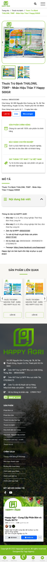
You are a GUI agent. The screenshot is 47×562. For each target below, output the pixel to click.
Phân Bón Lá (8, 410)
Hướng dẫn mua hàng (11, 466)
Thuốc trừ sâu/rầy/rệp (12, 420)
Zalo (16, 114)
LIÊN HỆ (12, 315)
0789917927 (35, 392)
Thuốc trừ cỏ (8, 444)
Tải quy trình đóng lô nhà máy (14, 457)
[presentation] (2, 42)
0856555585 (19, 373)
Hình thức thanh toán (11, 461)
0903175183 (31, 388)
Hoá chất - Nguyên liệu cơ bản (14, 435)
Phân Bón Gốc (9, 415)
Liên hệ (6, 114)
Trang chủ (5, 10)
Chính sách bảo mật (11, 481)
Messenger (28, 114)
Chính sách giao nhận (11, 471)
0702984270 (9, 380)
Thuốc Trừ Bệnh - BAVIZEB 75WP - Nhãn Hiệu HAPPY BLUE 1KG (12, 302)
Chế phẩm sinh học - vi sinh (13, 440)
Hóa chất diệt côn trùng (12, 430)
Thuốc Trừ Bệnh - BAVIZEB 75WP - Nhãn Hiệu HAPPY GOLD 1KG (34, 302)
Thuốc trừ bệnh (17, 10)
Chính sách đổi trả (10, 476)
